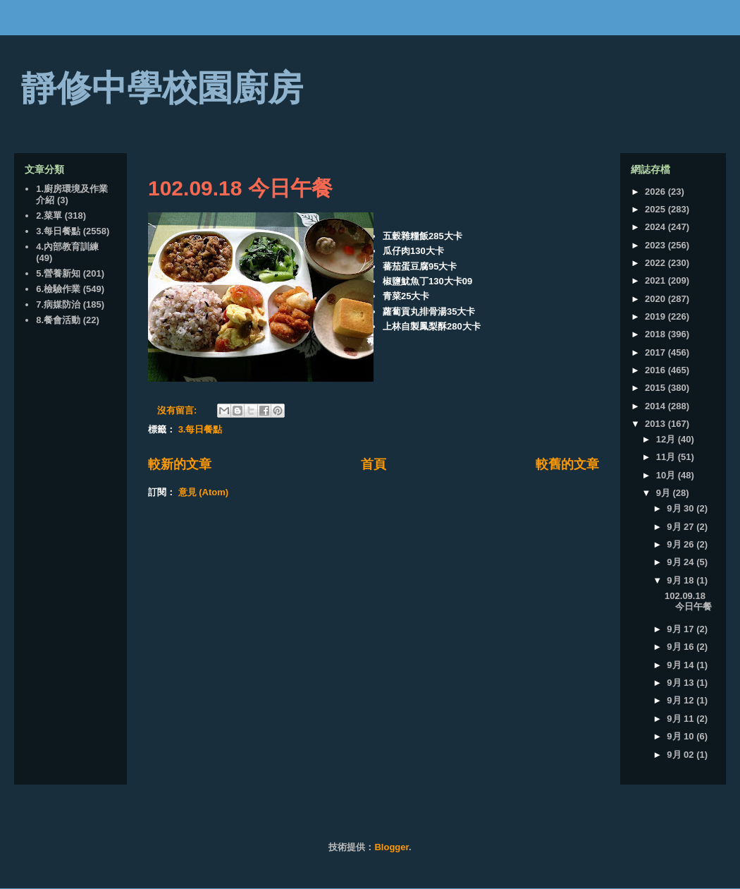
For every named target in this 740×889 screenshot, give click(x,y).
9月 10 (681, 736)
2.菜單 (49, 215)
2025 (656, 209)
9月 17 (681, 629)
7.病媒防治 (58, 304)
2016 (656, 370)
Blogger (391, 847)
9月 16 (681, 646)
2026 (656, 191)
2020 (656, 299)
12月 (667, 439)
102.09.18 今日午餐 (240, 188)
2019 (656, 316)
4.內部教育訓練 (67, 246)
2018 (656, 334)
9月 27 (681, 526)
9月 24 (681, 562)
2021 (656, 280)
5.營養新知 (58, 273)
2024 (656, 227)
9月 (664, 493)
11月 (667, 457)
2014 (656, 406)
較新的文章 (179, 464)
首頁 (373, 464)
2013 (656, 423)
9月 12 (681, 700)
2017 (656, 352)
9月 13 (681, 682)
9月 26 (681, 544)
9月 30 (681, 508)
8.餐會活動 (58, 320)
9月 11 (681, 718)
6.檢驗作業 (58, 289)
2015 (656, 387)
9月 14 (681, 665)
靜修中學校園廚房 (162, 88)
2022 (656, 263)
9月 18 (681, 580)
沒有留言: (178, 410)
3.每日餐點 (200, 429)
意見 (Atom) (203, 492)
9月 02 (681, 754)
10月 (667, 475)
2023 (656, 245)
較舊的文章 (567, 464)
